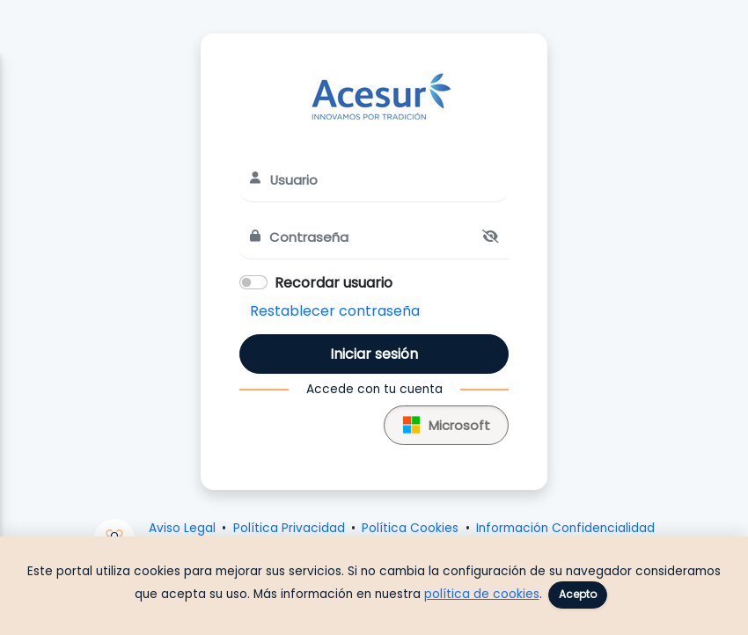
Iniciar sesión (374, 354)
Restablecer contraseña (335, 311)
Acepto (578, 594)
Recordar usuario (333, 283)
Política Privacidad (289, 528)
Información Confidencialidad (565, 528)
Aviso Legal (182, 528)
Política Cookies (410, 528)
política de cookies (481, 594)
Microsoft (446, 422)
